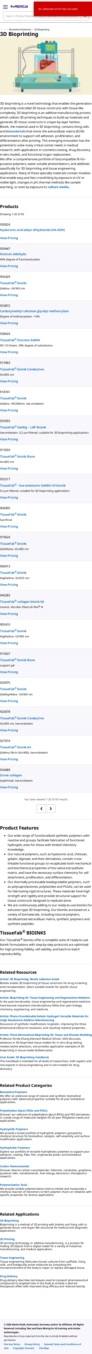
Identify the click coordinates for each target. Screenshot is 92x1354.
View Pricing (9, 238)
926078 (5, 711)
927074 (5, 741)
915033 (5, 450)
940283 (5, 595)
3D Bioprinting (41, 29)
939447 (5, 248)
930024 (5, 224)
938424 (5, 334)
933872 (5, 306)
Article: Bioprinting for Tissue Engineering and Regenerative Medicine (45, 997)
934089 (5, 770)
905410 (5, 624)
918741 (5, 392)
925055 (5, 421)
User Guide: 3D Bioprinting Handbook (24, 1057)
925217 (5, 479)
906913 (5, 566)
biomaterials (16, 131)
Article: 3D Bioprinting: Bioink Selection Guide (29, 979)
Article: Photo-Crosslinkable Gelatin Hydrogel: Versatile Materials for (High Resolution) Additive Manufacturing (44, 1018)
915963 (5, 363)
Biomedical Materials (20, 29)
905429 (5, 277)
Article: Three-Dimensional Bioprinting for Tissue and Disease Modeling (46, 1035)
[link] (12, 1344)
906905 (5, 508)
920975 (5, 682)
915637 (5, 653)
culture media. (59, 187)
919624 (5, 537)
